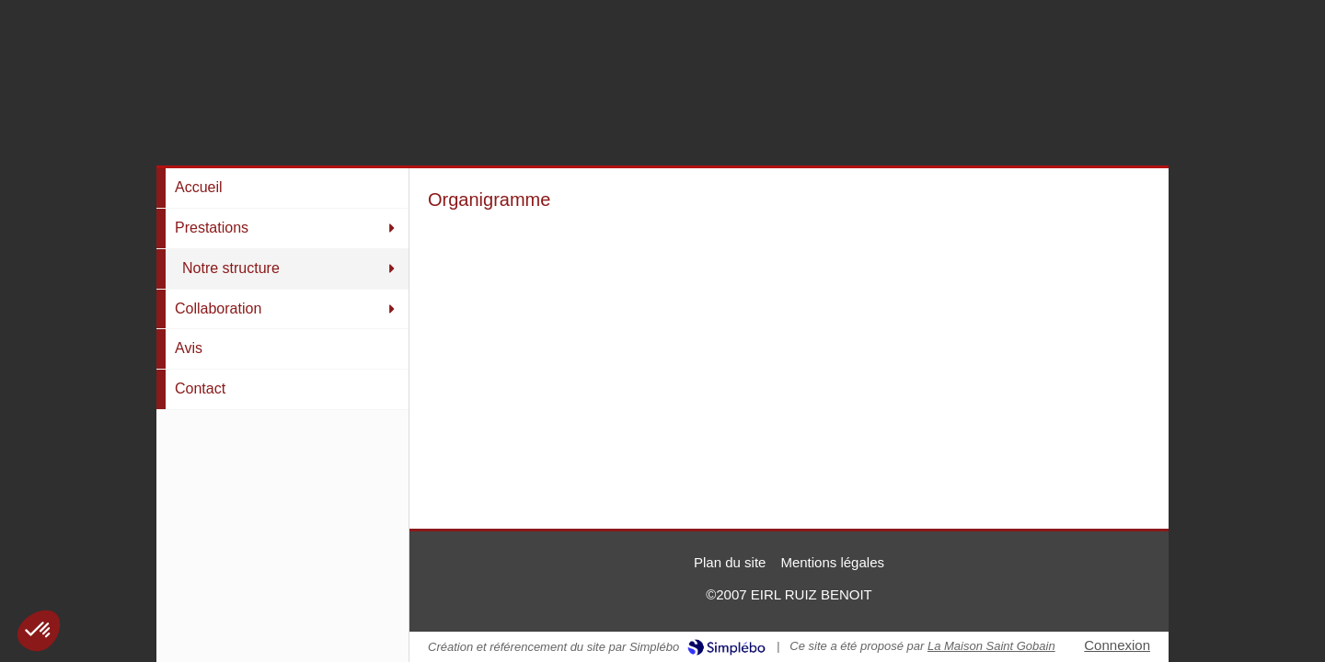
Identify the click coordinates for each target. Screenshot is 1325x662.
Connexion (1117, 645)
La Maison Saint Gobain (991, 646)
